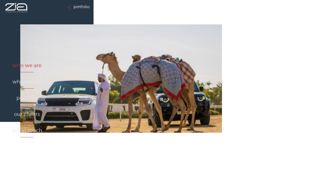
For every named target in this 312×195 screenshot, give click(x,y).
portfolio (27, 98)
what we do (27, 82)
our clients (27, 114)
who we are (27, 65)
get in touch (27, 130)
